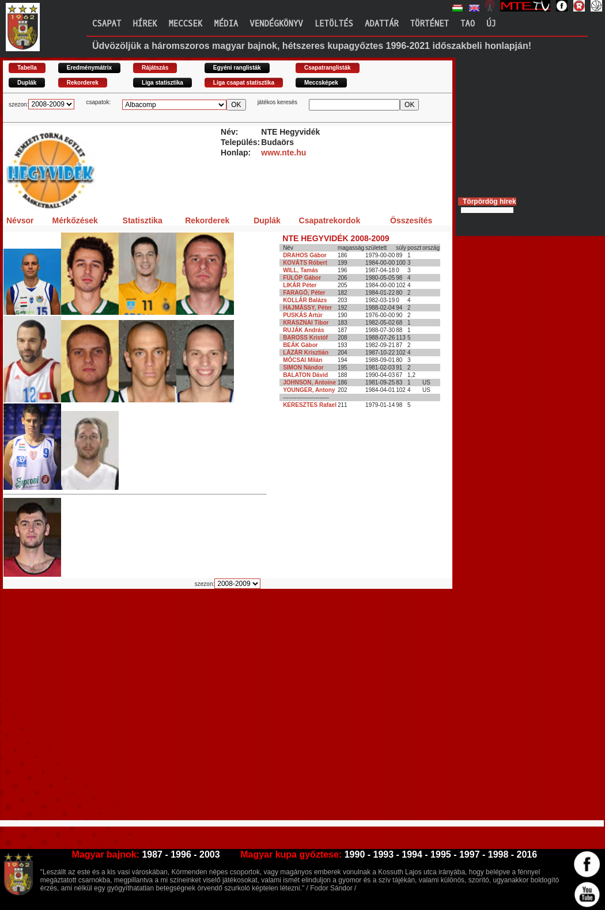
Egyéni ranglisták (237, 67)
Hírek (145, 23)
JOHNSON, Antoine (309, 382)
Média (226, 23)
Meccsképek (321, 82)
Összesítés (411, 220)
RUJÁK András (303, 330)
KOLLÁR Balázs (305, 300)
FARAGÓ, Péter (304, 293)
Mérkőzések (74, 220)
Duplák (26, 82)
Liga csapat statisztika (243, 82)
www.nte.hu (283, 152)
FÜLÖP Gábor (302, 278)
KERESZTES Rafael (309, 405)
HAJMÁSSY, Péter (307, 307)
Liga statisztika (162, 82)
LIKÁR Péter (299, 285)
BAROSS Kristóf (305, 337)
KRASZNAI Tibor (305, 322)
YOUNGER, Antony (309, 390)
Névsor (19, 220)
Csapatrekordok (330, 220)
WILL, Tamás (300, 270)
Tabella (27, 67)
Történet (429, 23)
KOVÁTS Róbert (305, 263)
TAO (467, 23)
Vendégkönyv (275, 23)
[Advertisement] (108, 709)
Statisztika (142, 220)
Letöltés (334, 23)
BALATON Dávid (305, 375)
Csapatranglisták (327, 67)
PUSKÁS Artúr (303, 315)
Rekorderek (83, 82)
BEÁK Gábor (300, 345)
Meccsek (185, 23)
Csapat (106, 23)
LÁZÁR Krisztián (305, 352)
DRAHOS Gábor (305, 255)
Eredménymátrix (89, 67)
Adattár (382, 23)
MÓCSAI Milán (302, 360)
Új (491, 23)
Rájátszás (155, 67)
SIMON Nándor (303, 367)
